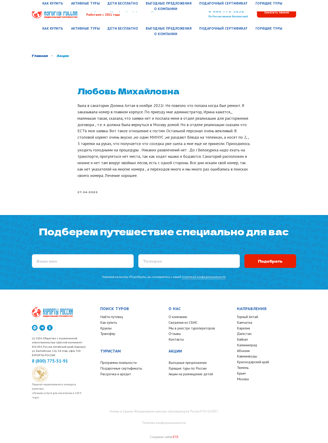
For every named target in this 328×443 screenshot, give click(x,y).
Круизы (106, 329)
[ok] (50, 329)
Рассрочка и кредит (115, 375)
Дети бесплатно (123, 28)
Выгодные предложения (169, 28)
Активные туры (85, 28)
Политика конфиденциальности (164, 424)
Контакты (176, 340)
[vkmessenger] (35, 329)
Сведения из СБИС (183, 323)
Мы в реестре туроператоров (192, 329)
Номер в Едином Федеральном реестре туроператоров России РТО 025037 (164, 412)
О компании (165, 34)
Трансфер (107, 334)
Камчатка (244, 323)
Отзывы (175, 334)
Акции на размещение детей (191, 375)
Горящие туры (269, 28)
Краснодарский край (253, 363)
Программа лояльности (118, 363)
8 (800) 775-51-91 (50, 362)
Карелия (243, 329)
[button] (276, 13)
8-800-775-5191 (226, 10)
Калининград (247, 346)
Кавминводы (247, 357)
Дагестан (244, 334)
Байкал (242, 340)
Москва (243, 380)
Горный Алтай (247, 318)
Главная (40, 56)
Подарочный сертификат (223, 28)
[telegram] (42, 329)
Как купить (52, 28)
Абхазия (243, 352)
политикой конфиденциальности (203, 278)
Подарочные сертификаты (121, 369)
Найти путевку (111, 318)
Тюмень (243, 368)
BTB (175, 438)
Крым (241, 374)
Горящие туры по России (188, 369)
